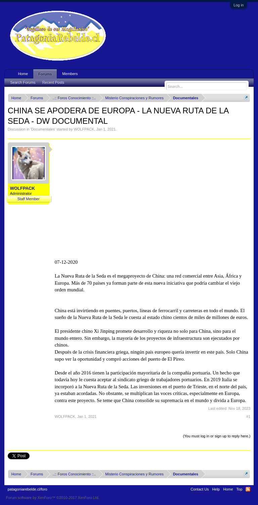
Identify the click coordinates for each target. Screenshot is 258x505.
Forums (45, 74)
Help (216, 489)
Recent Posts (53, 82)
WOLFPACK (84, 129)
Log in (238, 5)
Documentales (43, 129)
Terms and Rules (238, 498)
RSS (248, 489)
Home (23, 74)
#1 (248, 416)
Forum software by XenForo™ (52, 498)
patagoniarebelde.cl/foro (27, 489)
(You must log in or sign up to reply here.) (217, 436)
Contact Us (199, 489)
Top (239, 489)
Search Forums (23, 82)
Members (70, 74)
